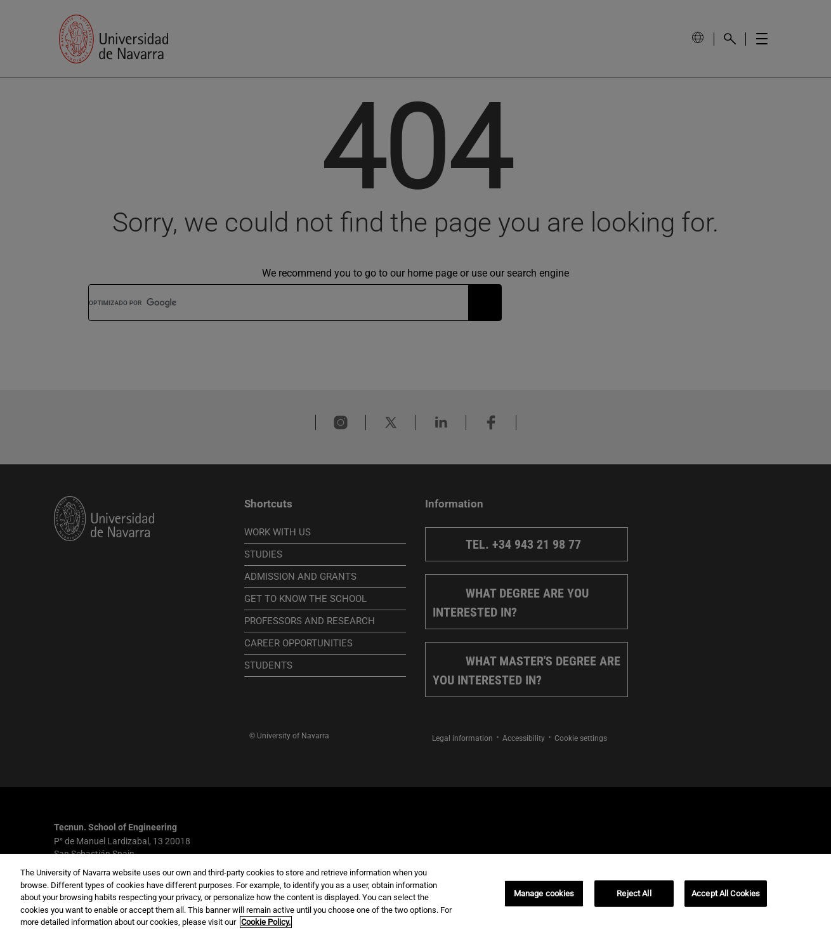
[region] (415, 894)
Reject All (634, 893)
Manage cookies (544, 893)
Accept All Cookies (725, 893)
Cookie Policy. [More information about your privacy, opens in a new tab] (266, 922)
